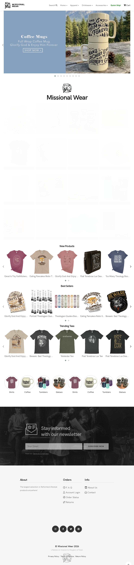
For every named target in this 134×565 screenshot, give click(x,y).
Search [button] (53, 5)
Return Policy (80, 556)
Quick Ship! (116, 5)
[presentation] (3, 45)
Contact (92, 492)
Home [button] (63, 5)
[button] (55, 76)
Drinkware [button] (87, 5)
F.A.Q (69, 487)
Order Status (72, 497)
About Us (92, 487)
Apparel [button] (74, 5)
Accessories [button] (102, 5)
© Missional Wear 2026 (67, 546)
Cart (127, 5)
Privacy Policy (53, 556)
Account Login (73, 492)
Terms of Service (67, 556)
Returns (70, 502)
